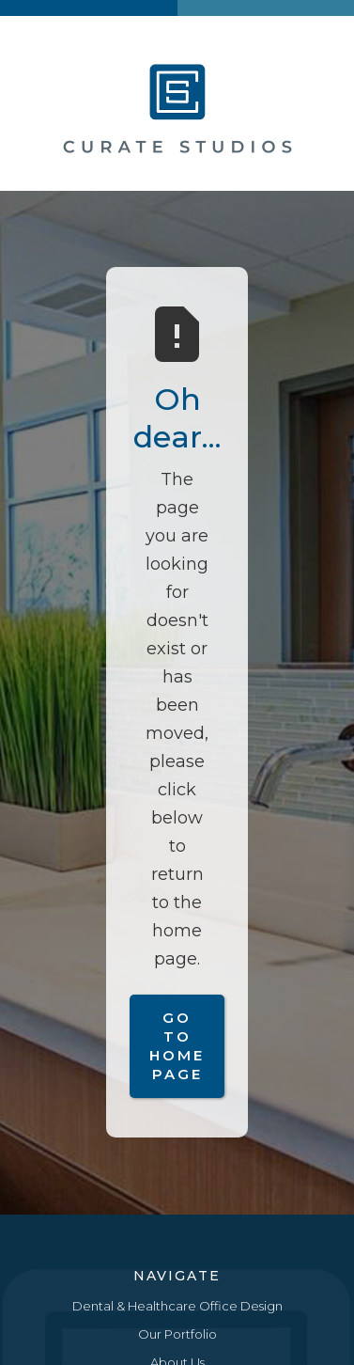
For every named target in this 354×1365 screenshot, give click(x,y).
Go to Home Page (177, 1046)
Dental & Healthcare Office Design (177, 1305)
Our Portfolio (177, 1333)
